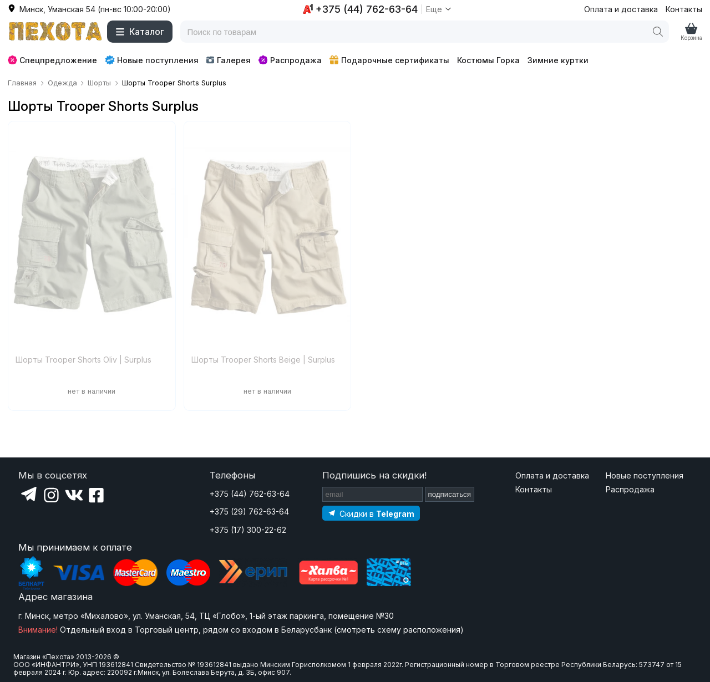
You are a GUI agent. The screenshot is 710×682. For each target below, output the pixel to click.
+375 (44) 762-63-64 (250, 493)
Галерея (228, 60)
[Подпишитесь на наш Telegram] (371, 513)
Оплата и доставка (621, 9)
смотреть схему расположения (398, 629)
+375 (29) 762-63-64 (249, 511)
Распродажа (290, 60)
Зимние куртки (558, 60)
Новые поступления (152, 60)
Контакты (684, 9)
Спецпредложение (52, 60)
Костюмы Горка (488, 60)
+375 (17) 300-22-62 (248, 530)
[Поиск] (658, 32)
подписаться (449, 494)
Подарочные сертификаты (389, 60)
